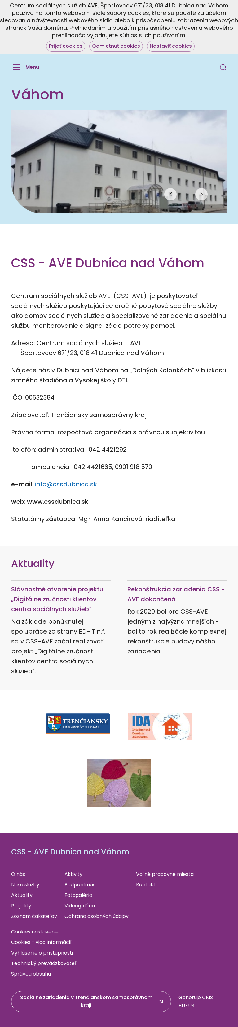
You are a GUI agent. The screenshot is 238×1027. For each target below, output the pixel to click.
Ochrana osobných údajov (96, 916)
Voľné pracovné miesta (165, 874)
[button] (223, 67)
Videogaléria (79, 905)
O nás (18, 874)
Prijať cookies (65, 46)
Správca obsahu (31, 973)
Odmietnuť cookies (116, 46)
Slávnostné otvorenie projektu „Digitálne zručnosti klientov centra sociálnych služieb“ (57, 599)
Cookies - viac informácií (41, 942)
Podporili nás (79, 884)
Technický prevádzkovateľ (44, 963)
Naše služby (25, 884)
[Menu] (25, 67)
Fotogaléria (78, 895)
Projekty (21, 905)
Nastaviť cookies (171, 46)
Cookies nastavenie (35, 931)
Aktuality (22, 895)
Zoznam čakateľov (34, 916)
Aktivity (73, 874)
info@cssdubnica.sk (66, 484)
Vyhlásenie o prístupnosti (42, 952)
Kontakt (146, 884)
